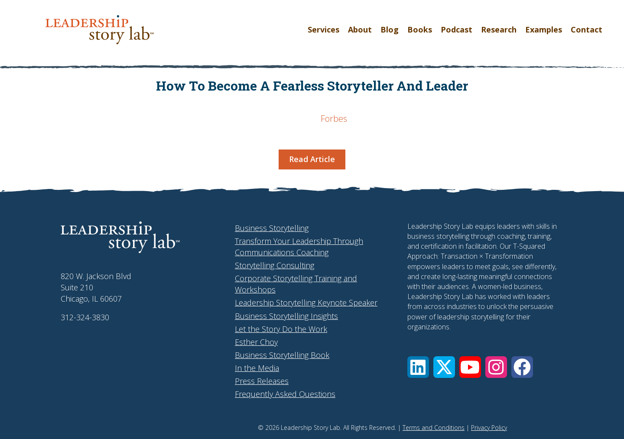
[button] (418, 367)
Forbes (334, 118)
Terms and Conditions (434, 427)
